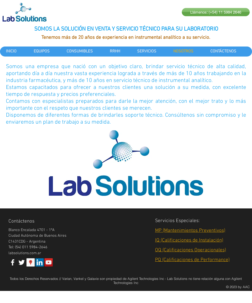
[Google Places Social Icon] (30, 262)
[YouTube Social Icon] (48, 262)
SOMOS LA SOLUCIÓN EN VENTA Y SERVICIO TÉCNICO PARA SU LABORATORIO (126, 29)
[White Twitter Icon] (21, 262)
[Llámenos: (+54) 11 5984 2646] (216, 12)
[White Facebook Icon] (12, 262)
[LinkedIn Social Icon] (39, 262)
